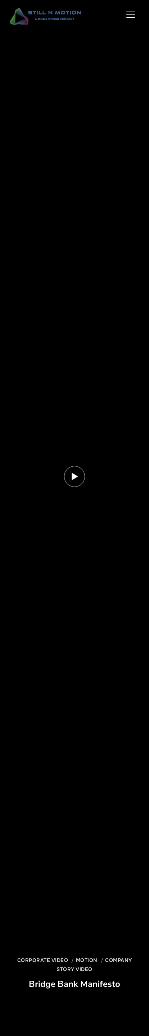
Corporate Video (42, 960)
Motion (87, 960)
